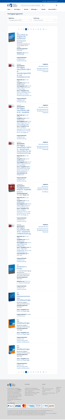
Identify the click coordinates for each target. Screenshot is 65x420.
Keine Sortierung (45, 20)
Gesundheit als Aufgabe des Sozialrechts (22, 37)
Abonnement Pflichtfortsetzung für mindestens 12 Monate (42, 188)
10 (43, 29)
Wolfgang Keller (21, 245)
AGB (43, 391)
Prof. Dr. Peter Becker (22, 92)
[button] (10, 9)
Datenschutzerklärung (47, 388)
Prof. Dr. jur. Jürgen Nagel (23, 311)
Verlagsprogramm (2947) (20, 20)
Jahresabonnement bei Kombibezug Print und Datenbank (42, 70)
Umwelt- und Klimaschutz (23, 342)
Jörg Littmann (25, 95)
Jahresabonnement (43, 66)
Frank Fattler (24, 170)
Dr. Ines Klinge (22, 132)
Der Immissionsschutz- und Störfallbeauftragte (24, 297)
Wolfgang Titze (20, 174)
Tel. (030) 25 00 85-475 (58, 391)
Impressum (44, 394)
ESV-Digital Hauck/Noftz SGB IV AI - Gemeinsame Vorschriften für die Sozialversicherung (24, 149)
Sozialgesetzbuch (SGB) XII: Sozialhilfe (24, 189)
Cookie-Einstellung (46, 390)
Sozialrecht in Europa (22, 268)
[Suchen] (30, 5)
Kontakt (43, 9)
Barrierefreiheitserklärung (48, 393)
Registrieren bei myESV (51, 1)
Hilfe (43, 387)
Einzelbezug (45, 191)
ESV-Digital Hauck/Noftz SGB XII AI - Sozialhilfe (23, 110)
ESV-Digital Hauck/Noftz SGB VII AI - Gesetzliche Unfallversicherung (24, 231)
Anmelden (44, 1)
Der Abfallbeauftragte (23, 322)
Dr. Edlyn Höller (23, 249)
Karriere (26, 9)
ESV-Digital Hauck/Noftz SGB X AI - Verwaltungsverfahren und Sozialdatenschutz (24, 72)
